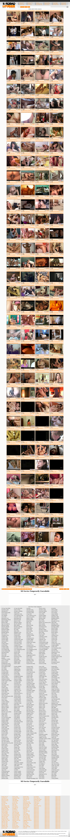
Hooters (53, 687)
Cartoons (29, 635)
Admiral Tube (26, 796)
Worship (16, 778)
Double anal (42, 656)
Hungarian (54, 690)
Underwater (41, 769)
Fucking (38, 23)
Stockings (41, 752)
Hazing (53, 684)
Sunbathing (54, 755)
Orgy (40, 717)
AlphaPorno (47, 109)
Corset (3, 645)
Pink (28, 724)
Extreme (41, 663)
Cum (9, 341)
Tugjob (15, 768)
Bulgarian (16, 632)
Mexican (3, 707)
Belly (53, 622)
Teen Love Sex (26, 798)
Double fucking (55, 656)
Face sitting (4, 666)
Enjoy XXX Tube (15, 817)
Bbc (40, 197)
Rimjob (53, 735)
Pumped (41, 731)
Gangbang (9, 81)
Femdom (57, 269)
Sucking (41, 755)
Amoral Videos (15, 822)
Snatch (3, 748)
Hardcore (14, 52)
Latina (15, 399)
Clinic (53, 641)
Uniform (16, 771)
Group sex (13, 81)
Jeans (53, 694)
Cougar (26, 197)
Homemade (15, 197)
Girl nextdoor (55, 677)
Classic (3, 641)
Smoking (53, 747)
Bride (15, 631)
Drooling (53, 658)
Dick (58, 139)
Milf (41, 52)
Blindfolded (54, 625)
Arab (12, 370)
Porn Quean (14, 805)
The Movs (29, 3)
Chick (40, 638)
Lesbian (3, 701)
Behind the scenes (43, 622)
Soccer (15, 748)
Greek (3, 682)
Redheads (41, 734)
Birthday (53, 624)
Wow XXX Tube (21, 4)
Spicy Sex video (63, 2)
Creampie (57, 52)
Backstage (16, 618)
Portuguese (4, 728)
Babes (9, 168)
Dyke (53, 659)
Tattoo (3, 760)
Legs (53, 700)
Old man (53, 716)
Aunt (3, 616)
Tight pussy (16, 764)
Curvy (15, 650)
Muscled (41, 711)
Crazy (55, 486)
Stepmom (29, 752)
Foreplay (12, 558)
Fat (2, 667)
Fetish (53, 667)
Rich (28, 735)
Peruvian (54, 721)
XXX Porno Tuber (26, 818)
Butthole (16, 633)
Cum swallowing (18, 649)
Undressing (4, 771)
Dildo (40, 298)
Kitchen (28, 697)
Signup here (36, 807)
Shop (40, 743)
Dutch (40, 659)
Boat (28, 626)
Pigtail (3, 724)
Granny (41, 23)
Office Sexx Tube (26, 826)
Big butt (9, 23)
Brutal (26, 269)
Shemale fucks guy (6, 743)
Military (40, 707)
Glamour (16, 679)
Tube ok (24, 812)
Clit (2, 642)
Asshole (41, 615)
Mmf (40, 709)
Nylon (28, 714)
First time (41, 356)
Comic (28, 643)
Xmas (40, 778)
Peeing (53, 720)
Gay (30, 81)
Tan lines (41, 758)
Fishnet (3, 670)
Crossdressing (30, 646)
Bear (40, 621)
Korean (53, 697)
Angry (15, 612)
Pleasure (4, 726)
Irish (52, 693)
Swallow (16, 757)
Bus (27, 632)
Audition (53, 615)
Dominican (16, 656)
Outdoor (3, 718)
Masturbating (29, 139)
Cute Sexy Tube (26, 811)
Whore (55, 240)
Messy (53, 706)
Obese (53, 714)
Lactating (16, 699)
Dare (28, 652)
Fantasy (28, 666)
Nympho (41, 714)
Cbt (27, 636)
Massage (29, 704)
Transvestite (29, 767)
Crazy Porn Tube (15, 798)
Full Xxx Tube (15, 796)
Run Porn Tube (26, 805)
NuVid (19, 66)
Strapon (28, 754)
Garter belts (42, 676)
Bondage (54, 626)
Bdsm (23, 269)
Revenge (16, 735)
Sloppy (15, 747)
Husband (40, 269)
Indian (12, 38)
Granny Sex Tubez (37, 799)
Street (40, 754)
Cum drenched (55, 648)
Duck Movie (36, 796)
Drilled (40, 658)
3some (9, 211)
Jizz (27, 696)
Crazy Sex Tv (15, 811)
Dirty (53, 653)
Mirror (15, 709)
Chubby (28, 639)
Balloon (28, 618)
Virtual (40, 772)
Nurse (15, 714)
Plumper (28, 726)
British (58, 341)
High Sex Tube (5, 821)
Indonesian (29, 692)
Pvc (40, 733)
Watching (29, 774)
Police (53, 726)
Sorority (16, 750)
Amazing (29, 611)
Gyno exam (29, 683)
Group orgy (41, 682)
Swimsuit (41, 757)
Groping (28, 682)
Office (3, 716)
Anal (37, 38)
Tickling (40, 762)
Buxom (40, 633)
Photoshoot (41, 723)
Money (40, 710)
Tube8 (19, 153)
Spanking (54, 750)
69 (52, 608)
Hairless (41, 683)
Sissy (40, 744)
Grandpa (41, 680)
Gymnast (16, 683)
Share (28, 741)
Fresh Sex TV (15, 828)
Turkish (28, 768)
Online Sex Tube (26, 802)
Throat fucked (30, 762)
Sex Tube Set (15, 807)
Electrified (29, 660)
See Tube (14, 804)
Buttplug (28, 633)
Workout (3, 778)
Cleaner (41, 641)
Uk (14, 769)
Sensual (28, 740)
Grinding (16, 682)
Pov (57, 327)
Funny (15, 675)
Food (15, 672)
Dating (38, 327)
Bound (53, 628)
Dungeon (29, 659)
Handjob (28, 684)
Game (3, 676)
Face (53, 663)
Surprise (3, 757)
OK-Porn (25, 800)
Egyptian (14, 370)
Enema (3, 662)
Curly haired (4, 650)
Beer (28, 622)
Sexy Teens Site (15, 812)
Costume (29, 645)
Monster (53, 710)
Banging (41, 370)
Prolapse (54, 730)
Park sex (16, 720)
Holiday (3, 687)
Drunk (15, 659)
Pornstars (54, 727)
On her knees (5, 717)
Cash (40, 635)
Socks (28, 748)
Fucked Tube (25, 822)
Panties (3, 720)
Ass (40, 52)
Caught (15, 636)
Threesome (16, 762)
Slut (43, 139)
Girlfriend (4, 679)
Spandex (29, 750)
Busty (15, 110)
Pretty (3, 730)
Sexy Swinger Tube (39, 4)
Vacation (41, 771)
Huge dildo (4, 690)
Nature (3, 713)
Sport (28, 751)
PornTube (61, 109)
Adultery (52, 182)
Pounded (29, 728)
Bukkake (4, 632)
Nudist (3, 714)
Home (15, 687)
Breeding (4, 631)
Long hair (16, 703)
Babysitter (54, 616)
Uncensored (29, 769)
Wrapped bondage (31, 778)
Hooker (40, 687)
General (24, 23)
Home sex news (30, 2)
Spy (52, 751)
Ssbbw (15, 752)
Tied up (53, 762)
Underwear (54, 769)
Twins (53, 768)
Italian (3, 694)
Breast (53, 629)
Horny (43, 298)
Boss (40, 628)
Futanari (28, 675)
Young (53, 778)
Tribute (53, 767)
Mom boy (29, 710)
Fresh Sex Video (15, 816)
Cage (53, 633)
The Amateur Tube (39, 3)
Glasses (28, 679)
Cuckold (29, 168)
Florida (53, 670)
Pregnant (54, 728)
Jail (27, 694)
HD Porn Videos (26, 815)
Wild (13, 428)
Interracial (29, 182)
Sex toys (4, 741)
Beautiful (38, 168)
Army (40, 614)
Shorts (3, 744)
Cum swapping (30, 649)
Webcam (4, 775)
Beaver (3, 622)
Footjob (53, 672)
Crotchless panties (43, 646)
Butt (9, 457)
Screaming (54, 738)
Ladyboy (41, 699)
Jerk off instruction (6, 696)
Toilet (15, 765)
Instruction (4, 693)
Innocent (41, 692)
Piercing (53, 723)
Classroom (16, 641)
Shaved (41, 741)
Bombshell (41, 626)
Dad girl (53, 650)
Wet (40, 775)
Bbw (52, 619)
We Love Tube (5, 824)
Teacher (16, 760)
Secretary (4, 740)
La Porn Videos (55, 3)
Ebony (3, 660)
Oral (15, 717)
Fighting (16, 669)
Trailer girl (54, 765)
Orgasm (28, 717)
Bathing (28, 619)
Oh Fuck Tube (63, 3)
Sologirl (3, 750)
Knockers (41, 697)
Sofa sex (41, 748)
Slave (40, 745)
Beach (15, 621)
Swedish (28, 757)
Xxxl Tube (36, 804)
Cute (28, 38)
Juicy (53, 696)
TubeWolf (19, 225)
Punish (3, 733)
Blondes (43, 110)
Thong (3, 762)
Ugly (3, 769)
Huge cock (54, 689)
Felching (28, 667)
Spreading (41, 751)
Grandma (12, 211)
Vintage (28, 772)
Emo (53, 660)
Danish (15, 652)
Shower (16, 744)
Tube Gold (25, 809)
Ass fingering (17, 615)
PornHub (55, 831)
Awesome (12, 139)
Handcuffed (16, 684)
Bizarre (57, 428)
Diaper (15, 653)
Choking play (17, 639)
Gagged (41, 675)
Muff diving (29, 711)
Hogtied (53, 686)
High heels (12, 327)
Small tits (41, 747)
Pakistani (41, 718)
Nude (53, 713)
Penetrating (16, 721)
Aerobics (41, 609)
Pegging (3, 721)
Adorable (29, 609)
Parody (28, 720)
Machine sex (42, 703)
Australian (55, 341)
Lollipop (3, 703)
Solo (53, 748)
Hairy (53, 683)
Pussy (15, 733)
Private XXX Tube (47, 3)
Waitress (4, 774)
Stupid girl (16, 755)
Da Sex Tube (4, 828)
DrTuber (48, 167)
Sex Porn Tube (26, 804)
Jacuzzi (16, 694)
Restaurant (54, 734)
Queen (53, 733)
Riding (40, 735)
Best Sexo (25, 808)
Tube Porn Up (26, 799)
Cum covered (42, 648)
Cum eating (4, 649)
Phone (28, 723)
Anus (28, 587)
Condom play (55, 643)
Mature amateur (17, 706)
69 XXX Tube (15, 825)
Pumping (54, 731)
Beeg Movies (25, 807)
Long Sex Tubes (15, 818)
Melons (40, 706)
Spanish (41, 750)
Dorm (28, 656)
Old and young (42, 716)
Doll (40, 655)
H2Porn (33, 37)
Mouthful (16, 711)
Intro (28, 693)
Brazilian (41, 629)
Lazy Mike (14, 821)
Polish (3, 727)
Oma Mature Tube (56, 4)
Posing (15, 728)
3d (27, 608)
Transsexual (17, 767)
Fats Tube (25, 821)
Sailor (53, 737)
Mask (15, 704)
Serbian (41, 740)
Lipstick (40, 701)
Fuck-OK (25, 828)
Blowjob (54, 52)
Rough (3, 737)
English (15, 662)
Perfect (28, 721)
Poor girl (41, 727)
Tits (40, 764)
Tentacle (3, 761)
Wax (52, 774)
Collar (53, 642)
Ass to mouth (30, 615)
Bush (40, 632)
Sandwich (4, 738)
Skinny (3, 745)
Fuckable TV (15, 808)
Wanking (16, 774)
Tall (27, 758)
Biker (28, 624)
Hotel (28, 689)
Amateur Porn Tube (6, 820)
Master (40, 704)
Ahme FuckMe (47, 4)
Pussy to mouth (30, 733)
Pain (28, 718)
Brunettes (12, 110)
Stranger (16, 754)
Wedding (16, 775)
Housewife (29, 428)
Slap (28, 745)
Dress (28, 658)
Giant (40, 677)
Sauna (28, 738)
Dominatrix (4, 656)
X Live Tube (14, 802)
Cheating (42, 38)
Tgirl (15, 761)
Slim (3, 747)
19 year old (16, 608)
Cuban (53, 646)
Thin (52, 761)
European (54, 662)
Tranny (3, 767)
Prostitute (16, 731)
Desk (3, 653)
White (3, 777)
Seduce (16, 740)
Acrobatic (4, 609)
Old (27, 716)
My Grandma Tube (16, 815)
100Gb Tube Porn (37, 805)
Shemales (16, 743)
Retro (3, 735)
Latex (3, 700)
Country (41, 645)
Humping (41, 690)
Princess (16, 730)
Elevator (41, 660)
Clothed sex (29, 642)
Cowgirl (3, 646)
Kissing (15, 697)
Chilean (53, 638)
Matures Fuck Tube (16, 820)
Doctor (15, 655)
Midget (15, 707)
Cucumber (16, 648)
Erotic (29, 211)
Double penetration (4, 658)
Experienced (29, 663)
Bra (15, 629)
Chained (3, 638)
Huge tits (16, 690)
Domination (54, 655)
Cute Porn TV (21, 3)
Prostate (3, 731)
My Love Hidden (15, 813)
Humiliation (29, 690)
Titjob (28, 764)
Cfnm (53, 636)
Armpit (28, 614)
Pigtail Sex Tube (63, 4)
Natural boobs (55, 711)
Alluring (3, 611)
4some (24, 240)
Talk (15, 758)
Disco (3, 655)
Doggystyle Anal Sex (27, 820)
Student (3, 755)
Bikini (40, 624)
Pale (53, 718)
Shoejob (28, 743)
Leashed (29, 700)
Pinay (15, 724)
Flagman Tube (5, 825)
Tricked (3, 768)
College (3, 643)
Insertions (54, 692)
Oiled (15, 716)
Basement (16, 619)
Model (3, 710)
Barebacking (4, 619)
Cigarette (41, 639)
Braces (28, 629)
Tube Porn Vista (26, 816)
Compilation (27, 81)
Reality (28, 734)
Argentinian (16, 614)
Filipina (28, 669)
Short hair (54, 743)
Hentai (15, 686)
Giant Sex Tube (5, 826)
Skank (53, 744)
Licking (15, 701)
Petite (15, 723)
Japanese (41, 694)
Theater (41, 761)
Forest (15, 673)
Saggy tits (41, 737)
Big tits (15, 23)
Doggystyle (29, 655)
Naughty (16, 713)
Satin (15, 738)
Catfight (3, 636)
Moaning (53, 709)
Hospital (16, 689)
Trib (40, 767)
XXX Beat (25, 824)
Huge (40, 689)
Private (40, 730)
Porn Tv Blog (25, 825)
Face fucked (5, 665)
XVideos (48, 37)
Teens (40, 760)
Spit (15, 751)
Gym (3, 683)
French (40, 673)
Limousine (29, 701)
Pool (28, 727)
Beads (28, 621)
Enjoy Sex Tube (47, 2)
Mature (43, 23)
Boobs (14, 168)
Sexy (14, 38)
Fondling (4, 672)
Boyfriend (4, 629)
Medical (28, 706)
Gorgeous (16, 680)
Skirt (15, 745)
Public (28, 731)
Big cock (12, 23)
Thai (28, 761)
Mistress (28, 709)
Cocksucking (42, 642)
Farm (40, 666)
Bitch (15, 625)
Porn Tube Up (37, 798)
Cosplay (16, 645)
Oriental (53, 717)
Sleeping (53, 745)
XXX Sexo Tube (26, 817)
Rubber (15, 737)
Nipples (40, 713)
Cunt (53, 649)
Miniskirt (3, 709)
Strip (53, 754)
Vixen (53, 772)
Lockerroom (54, 701)
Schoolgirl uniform (43, 738)
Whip (53, 775)
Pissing (40, 724)
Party (44, 240)
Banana (41, 618)
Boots (15, 628)
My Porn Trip (15, 803)
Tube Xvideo (36, 803)
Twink (40, 768)
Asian (53, 614)
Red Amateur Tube (27, 803)
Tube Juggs (25, 813)
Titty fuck (54, 764)
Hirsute (40, 686)
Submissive (29, 755)
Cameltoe (4, 635)
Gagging (53, 675)
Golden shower (5, 680)
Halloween (4, 684)
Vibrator (16, 772)
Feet (15, 667)
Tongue (28, 765)
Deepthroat (54, 652)
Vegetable (4, 772)
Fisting (15, 670)
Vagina (53, 771)
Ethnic (40, 662)
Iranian (40, 693)
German (58, 38)
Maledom (54, 703)
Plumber (16, 726)
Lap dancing (54, 699)
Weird (28, 775)
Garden (28, 676)
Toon (40, 765)
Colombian (16, 643)
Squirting (4, 752)
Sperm (3, 751)
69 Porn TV (14, 824)
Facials (55, 23)
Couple (53, 645)
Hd (2, 686)
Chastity (16, 638)
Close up (16, 642)
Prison (28, 730)
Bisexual (52, 211)
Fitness (28, 670)
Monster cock (5, 711)
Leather (41, 700)
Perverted (4, 723)
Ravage (16, 734)
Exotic (15, 663)
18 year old (4, 608)
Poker (40, 726)
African (53, 609)
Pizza (53, 724)
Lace (3, 699)
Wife (26, 23)
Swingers (58, 197)
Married (3, 704)
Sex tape (54, 740)
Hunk (3, 692)
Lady (15, 327)
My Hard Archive (15, 826)
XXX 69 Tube (30, 4)
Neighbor (29, 713)
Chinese (3, 639)
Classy (28, 641)
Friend (12, 52)
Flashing (41, 670)
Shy (27, 744)
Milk (52, 707)
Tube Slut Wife (15, 800)
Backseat (4, 618)
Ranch (3, 734)
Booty (29, 298)
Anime (40, 612)
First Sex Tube (4, 822)
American (41, 611)
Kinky (3, 697)
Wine (53, 777)
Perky (40, 721)
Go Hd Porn (14, 809)
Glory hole (41, 679)
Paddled (16, 718)
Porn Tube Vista (37, 800)
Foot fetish (29, 672)
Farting (53, 666)
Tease (28, 760)
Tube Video (14, 799)
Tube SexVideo (55, 2)
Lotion (28, 703)
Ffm (2, 669)
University (29, 771)
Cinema (53, 639)
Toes (3, 765)
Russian (15, 471)
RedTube (33, 138)
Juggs (40, 696)
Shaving (53, 741)
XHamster (19, 37)
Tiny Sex (37, 2)
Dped (15, 658)
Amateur (52, 23)
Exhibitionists (5, 663)
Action (15, 609)
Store (53, 752)
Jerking (15, 696)
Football (41, 672)
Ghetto (28, 677)
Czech (40, 650)
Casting (53, 635)
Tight (3, 764)
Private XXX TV (21, 2)
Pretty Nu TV (36, 802)
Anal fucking (5, 612)
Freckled (29, 673)
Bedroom (16, 622)
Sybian (3, 758)
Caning (15, 635)
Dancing (26, 428)
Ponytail (16, 727)
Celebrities (41, 636)
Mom (15, 710)
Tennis (53, 760)
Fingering (41, 669)
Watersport (41, 774)
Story (3, 754)
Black (26, 38)
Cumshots (24, 139)
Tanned (53, 758)
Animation (29, 612)
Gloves (53, 679)
